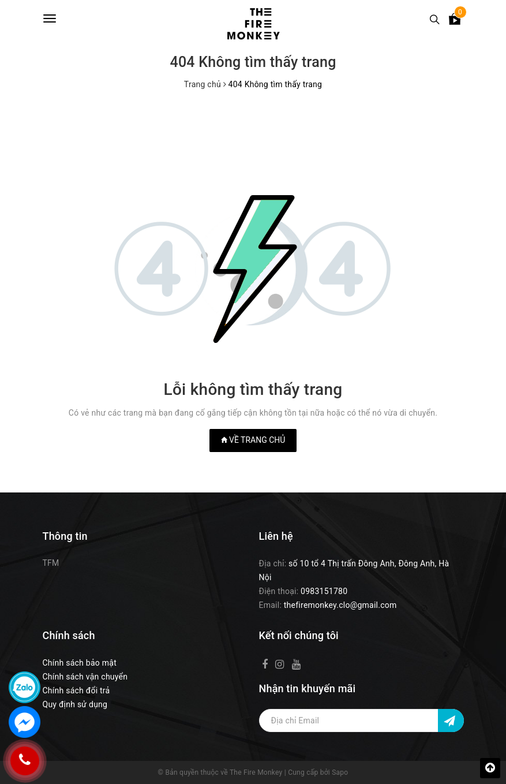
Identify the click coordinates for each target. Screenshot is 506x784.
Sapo (340, 772)
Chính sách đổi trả (76, 690)
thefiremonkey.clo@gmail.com (340, 605)
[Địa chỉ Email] (361, 720)
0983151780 (324, 591)
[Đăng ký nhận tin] (451, 720)
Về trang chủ (253, 440)
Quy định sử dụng (75, 704)
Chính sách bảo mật (80, 662)
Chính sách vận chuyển (85, 676)
